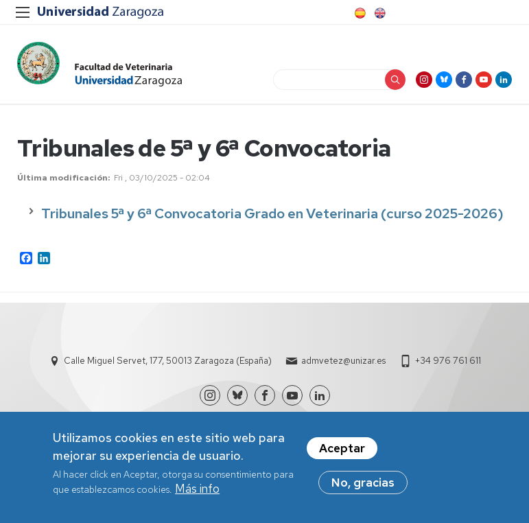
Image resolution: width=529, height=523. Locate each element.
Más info (197, 490)
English (378, 13)
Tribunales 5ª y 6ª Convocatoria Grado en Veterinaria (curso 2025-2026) (272, 213)
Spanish (358, 13)
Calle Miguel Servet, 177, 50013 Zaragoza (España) (168, 361)
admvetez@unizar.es (343, 361)
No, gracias (363, 483)
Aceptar (342, 449)
